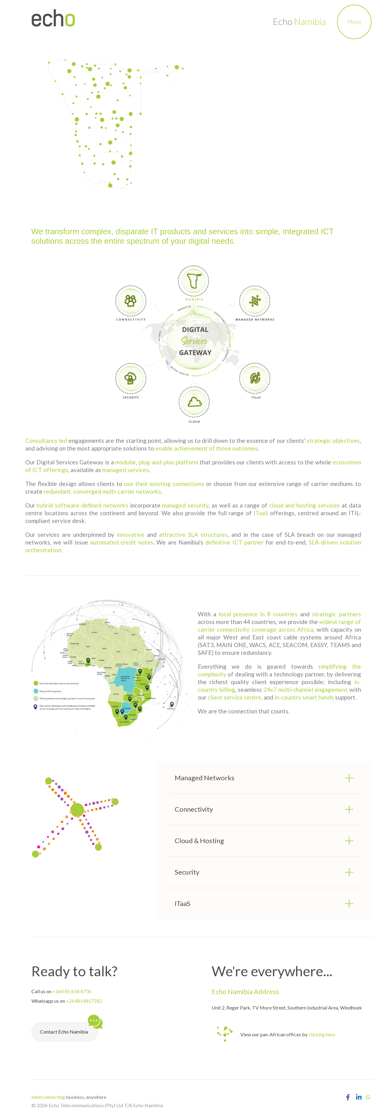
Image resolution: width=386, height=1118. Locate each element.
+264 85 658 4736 (71, 991)
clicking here (321, 1034)
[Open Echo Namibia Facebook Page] (348, 1097)
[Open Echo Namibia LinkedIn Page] (359, 1097)
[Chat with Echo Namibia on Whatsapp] (368, 1097)
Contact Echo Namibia (69, 1028)
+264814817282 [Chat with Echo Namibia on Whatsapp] (84, 1001)
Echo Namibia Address (245, 991)
